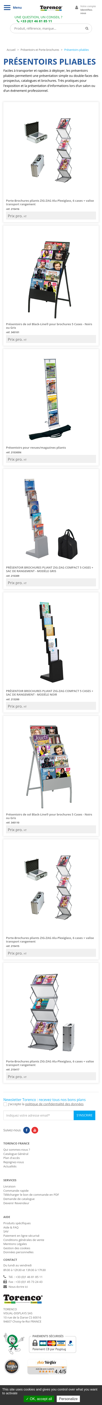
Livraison (9, 1186)
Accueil (11, 50)
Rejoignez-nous (13, 1162)
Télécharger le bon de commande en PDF (31, 1195)
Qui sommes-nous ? (16, 1150)
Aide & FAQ (11, 1227)
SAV (5, 1231)
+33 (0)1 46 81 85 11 (34, 21)
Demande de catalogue (19, 1199)
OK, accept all (39, 1399)
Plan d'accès (11, 1158)
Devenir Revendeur (16, 1203)
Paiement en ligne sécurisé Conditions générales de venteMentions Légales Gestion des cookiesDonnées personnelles (23, 1244)
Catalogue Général (15, 1154)
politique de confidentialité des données (54, 1104)
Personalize (68, 1399)
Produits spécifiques (17, 1223)
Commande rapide (16, 1191)
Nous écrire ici (18, 1287)
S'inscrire (84, 1115)
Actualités (10, 1166)
